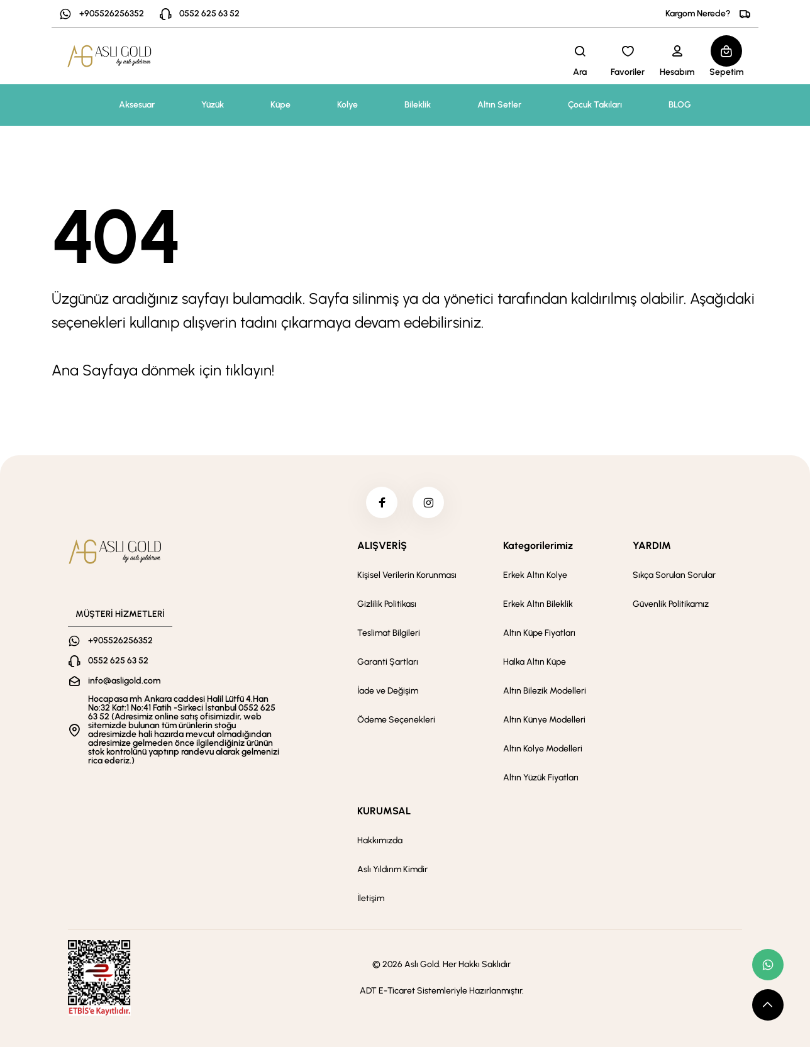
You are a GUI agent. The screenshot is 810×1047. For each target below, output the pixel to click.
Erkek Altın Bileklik (538, 604)
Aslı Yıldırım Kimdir (392, 869)
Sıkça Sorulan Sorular (674, 575)
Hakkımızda (379, 840)
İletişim (370, 898)
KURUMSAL (384, 811)
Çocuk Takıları (595, 104)
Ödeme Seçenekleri (396, 719)
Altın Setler (499, 104)
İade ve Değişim (387, 690)
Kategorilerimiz (538, 545)
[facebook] (381, 502)
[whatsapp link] (768, 964)
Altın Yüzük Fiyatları (541, 777)
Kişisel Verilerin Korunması (407, 575)
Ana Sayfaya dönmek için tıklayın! (163, 370)
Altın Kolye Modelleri (542, 748)
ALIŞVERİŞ (382, 545)
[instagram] (428, 502)
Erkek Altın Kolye (535, 575)
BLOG (680, 104)
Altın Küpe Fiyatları (539, 633)
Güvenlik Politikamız (671, 604)
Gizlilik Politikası (386, 604)
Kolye (347, 104)
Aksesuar (137, 104)
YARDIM (652, 545)
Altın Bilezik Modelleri (544, 690)
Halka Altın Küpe (534, 661)
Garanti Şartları (387, 661)
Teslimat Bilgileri (388, 633)
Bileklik (417, 104)
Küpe (280, 104)
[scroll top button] (768, 1005)
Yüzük (212, 104)
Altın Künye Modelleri (544, 719)
